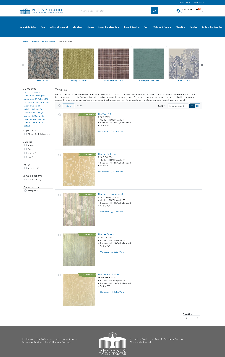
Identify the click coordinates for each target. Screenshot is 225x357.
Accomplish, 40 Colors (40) (36, 102)
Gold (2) (31, 149)
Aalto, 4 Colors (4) (32, 92)
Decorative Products (32, 342)
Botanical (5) (34, 168)
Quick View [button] (117, 131)
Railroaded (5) (34, 179)
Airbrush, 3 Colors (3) (33, 112)
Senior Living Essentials (108, 27)
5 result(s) (79, 106)
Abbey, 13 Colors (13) (34, 95)
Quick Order (184, 2)
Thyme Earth (105, 113)
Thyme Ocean (106, 234)
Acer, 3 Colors (183, 80)
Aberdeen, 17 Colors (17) (36, 99)
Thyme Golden (107, 154)
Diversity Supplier (163, 339)
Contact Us (147, 339)
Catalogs (66, 342)
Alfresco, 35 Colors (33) (34, 119)
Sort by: (161, 106)
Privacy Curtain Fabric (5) (39, 134)
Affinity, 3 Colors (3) (33, 109)
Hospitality (41, 339)
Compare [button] (103, 131)
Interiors (90, 27)
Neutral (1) (32, 153)
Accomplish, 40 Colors (149, 80)
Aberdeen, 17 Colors (113, 80)
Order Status (198, 2)
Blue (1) (31, 145)
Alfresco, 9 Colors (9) (33, 122)
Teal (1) (31, 157)
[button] (186, 11)
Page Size (187, 314)
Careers (179, 339)
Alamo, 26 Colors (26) (34, 116)
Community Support (140, 342)
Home (25, 41)
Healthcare (28, 339)
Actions (67, 106)
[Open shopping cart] (197, 11)
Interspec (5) (33, 190)
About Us (134, 339)
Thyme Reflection (108, 274)
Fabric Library (48, 41)
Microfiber (77, 27)
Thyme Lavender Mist (110, 194)
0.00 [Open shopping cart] (202, 11)
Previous (23, 65)
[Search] (154, 10)
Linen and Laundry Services (63, 339)
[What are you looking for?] (115, 10)
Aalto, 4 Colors (43, 80)
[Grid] (197, 106)
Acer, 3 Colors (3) (32, 105)
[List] (192, 106)
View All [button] (27, 125)
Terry (43, 27)
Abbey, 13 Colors (79, 80)
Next (202, 65)
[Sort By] (177, 106)
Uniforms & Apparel (59, 27)
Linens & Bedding (28, 27)
